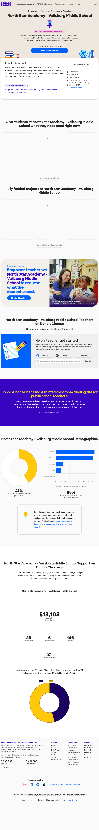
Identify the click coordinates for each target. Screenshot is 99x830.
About (18, 105)
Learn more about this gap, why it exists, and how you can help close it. (53, 524)
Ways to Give (73, 742)
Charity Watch (34, 755)
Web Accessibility (56, 760)
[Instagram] (25, 784)
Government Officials (75, 794)
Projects (40, 105)
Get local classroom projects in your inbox (65, 785)
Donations (79, 105)
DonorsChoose (6, 4)
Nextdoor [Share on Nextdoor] (81, 355)
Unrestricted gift (73, 764)
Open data (87, 752)
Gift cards (71, 750)
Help (78, 4)
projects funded (37, 762)
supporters (12, 762)
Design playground (90, 755)
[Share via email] (64, 356)
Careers (53, 757)
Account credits (72, 747)
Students (66, 105)
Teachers (53, 105)
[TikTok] (44, 784)
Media (86, 750)
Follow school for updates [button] (79, 65)
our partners (71, 800)
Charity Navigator (6, 757)
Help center (87, 745)
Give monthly (72, 757)
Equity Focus (55, 750)
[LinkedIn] (31, 784)
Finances (53, 752)
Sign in (96, 4)
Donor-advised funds (74, 752)
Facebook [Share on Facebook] (42, 356)
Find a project (72, 745)
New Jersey (33, 11)
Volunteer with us (73, 760)
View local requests (76, 87)
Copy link (88, 361)
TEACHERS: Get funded (44, 4)
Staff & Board (55, 755)
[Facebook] (38, 784)
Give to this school (49, 50)
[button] (64, 361)
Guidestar (18, 757)
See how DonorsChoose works (49, 413)
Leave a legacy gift (73, 762)
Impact (28, 105)
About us (70, 4)
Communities (88, 747)
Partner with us (60, 4)
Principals (41, 794)
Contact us (87, 757)
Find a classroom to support (24, 4)
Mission (53, 745)
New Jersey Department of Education (56, 11)
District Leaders (54, 794)
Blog (90, 750)
